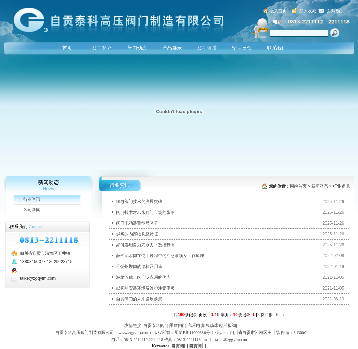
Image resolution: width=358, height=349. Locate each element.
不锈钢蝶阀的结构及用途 (139, 266)
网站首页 (298, 186)
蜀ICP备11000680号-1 (194, 332)
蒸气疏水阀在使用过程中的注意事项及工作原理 (160, 255)
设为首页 (278, 10)
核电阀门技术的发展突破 (139, 201)
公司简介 (102, 48)
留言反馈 (242, 48)
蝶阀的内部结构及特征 (137, 234)
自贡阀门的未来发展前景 (139, 299)
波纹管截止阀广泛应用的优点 (143, 277)
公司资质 (207, 48)
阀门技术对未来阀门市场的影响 (145, 212)
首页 (67, 48)
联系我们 (333, 10)
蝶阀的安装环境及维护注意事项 (145, 288)
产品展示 (172, 48)
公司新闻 (31, 209)
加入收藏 (307, 10)
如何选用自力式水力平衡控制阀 (145, 244)
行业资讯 (31, 199)
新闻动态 (137, 48)
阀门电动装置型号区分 (137, 223)
